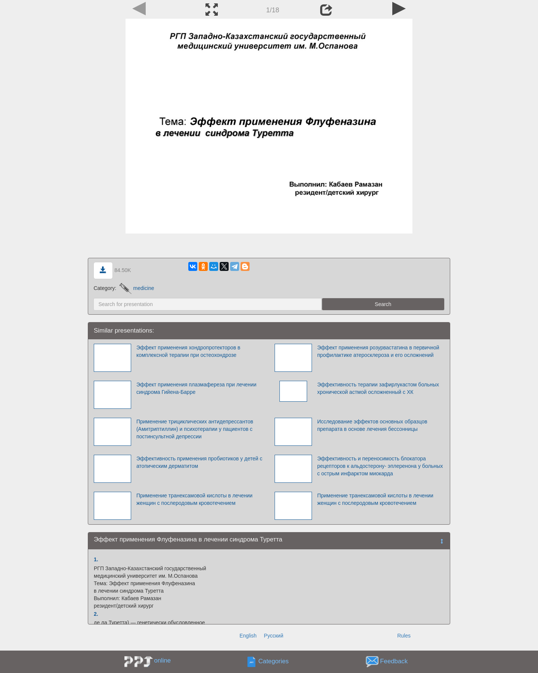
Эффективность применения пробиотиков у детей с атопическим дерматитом (199, 462)
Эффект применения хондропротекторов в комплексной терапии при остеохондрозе (188, 351)
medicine (137, 288)
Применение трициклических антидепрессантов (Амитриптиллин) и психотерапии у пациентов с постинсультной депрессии (194, 429)
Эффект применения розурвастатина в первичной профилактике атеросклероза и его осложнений (378, 351)
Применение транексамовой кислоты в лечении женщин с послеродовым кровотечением (194, 499)
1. (96, 559)
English (248, 636)
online (162, 660)
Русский (273, 636)
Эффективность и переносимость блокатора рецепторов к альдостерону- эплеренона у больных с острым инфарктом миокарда (380, 466)
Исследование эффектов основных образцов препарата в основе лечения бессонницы (372, 425)
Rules (404, 636)
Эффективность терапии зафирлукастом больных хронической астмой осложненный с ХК (378, 388)
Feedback (394, 661)
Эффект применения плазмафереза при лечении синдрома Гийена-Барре (196, 388)
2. (96, 614)
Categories (274, 661)
